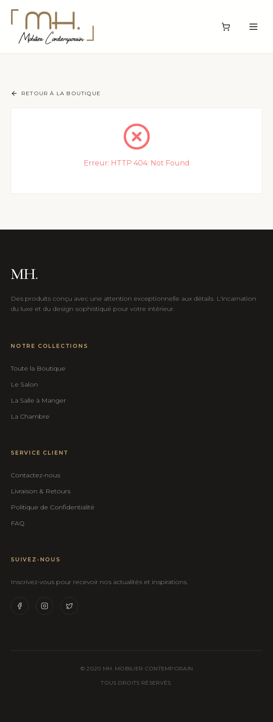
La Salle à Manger (38, 400)
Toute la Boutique (38, 368)
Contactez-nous (35, 475)
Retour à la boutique (56, 93)
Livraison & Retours (40, 491)
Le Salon (24, 384)
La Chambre (30, 416)
